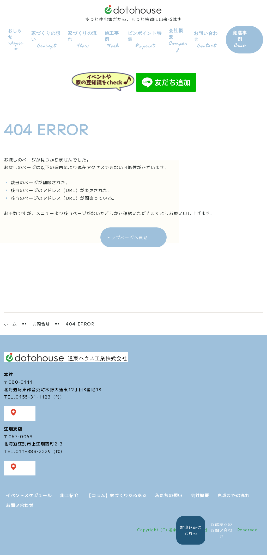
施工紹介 (69, 494)
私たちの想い (169, 494)
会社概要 (176, 39)
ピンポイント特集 (143, 39)
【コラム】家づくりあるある (117, 494)
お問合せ (42, 323)
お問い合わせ (205, 39)
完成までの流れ (233, 494)
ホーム (11, 323)
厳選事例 (237, 39)
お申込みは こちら (185, 529)
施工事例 (111, 39)
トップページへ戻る (127, 236)
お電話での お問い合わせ (220, 529)
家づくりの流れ (81, 39)
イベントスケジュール (29, 494)
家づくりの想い (45, 39)
